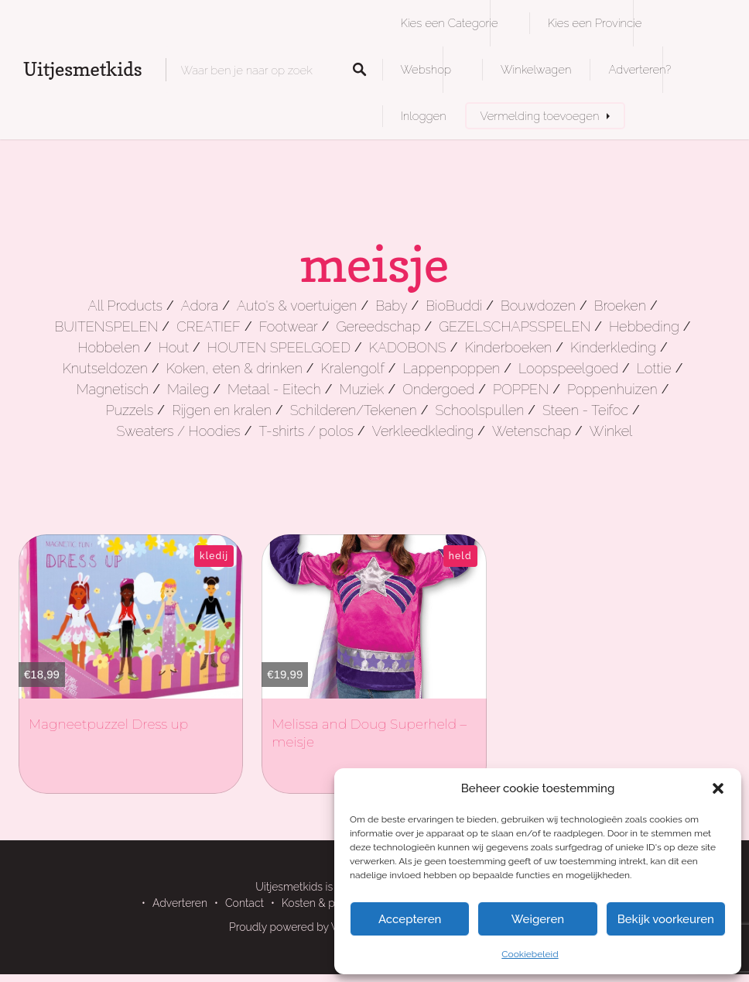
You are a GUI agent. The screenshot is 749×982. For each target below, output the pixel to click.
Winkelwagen (536, 69)
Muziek (361, 389)
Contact (244, 903)
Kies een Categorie (449, 22)
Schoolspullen (479, 410)
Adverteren (179, 903)
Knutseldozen (105, 368)
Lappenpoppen (452, 368)
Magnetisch (113, 389)
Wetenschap (531, 431)
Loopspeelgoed (568, 368)
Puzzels (129, 410)
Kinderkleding (613, 347)
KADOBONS (407, 347)
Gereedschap (378, 326)
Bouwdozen (538, 305)
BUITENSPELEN (107, 326)
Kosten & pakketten (330, 903)
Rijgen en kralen (222, 410)
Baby (391, 305)
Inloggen (423, 115)
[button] (718, 788)
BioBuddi (454, 305)
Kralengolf (353, 368)
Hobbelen (108, 347)
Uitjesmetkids (82, 69)
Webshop (426, 69)
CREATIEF (208, 326)
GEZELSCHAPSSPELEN (514, 326)
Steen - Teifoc (585, 410)
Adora (199, 305)
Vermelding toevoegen (540, 115)
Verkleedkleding (423, 431)
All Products (124, 305)
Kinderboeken (508, 347)
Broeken (620, 305)
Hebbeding (644, 326)
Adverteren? (639, 69)
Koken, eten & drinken (234, 368)
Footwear (288, 326)
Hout (174, 347)
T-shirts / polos (306, 431)
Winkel (611, 431)
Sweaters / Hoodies (179, 431)
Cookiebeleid (529, 954)
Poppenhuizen (612, 389)
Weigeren (537, 919)
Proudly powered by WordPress (307, 927)
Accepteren (410, 919)
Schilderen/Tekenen (353, 410)
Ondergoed (438, 389)
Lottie (654, 368)
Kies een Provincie (595, 22)
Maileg (188, 389)
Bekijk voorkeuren (665, 919)
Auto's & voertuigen (297, 305)
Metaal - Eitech (274, 389)
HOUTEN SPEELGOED (279, 347)
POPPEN (521, 389)
